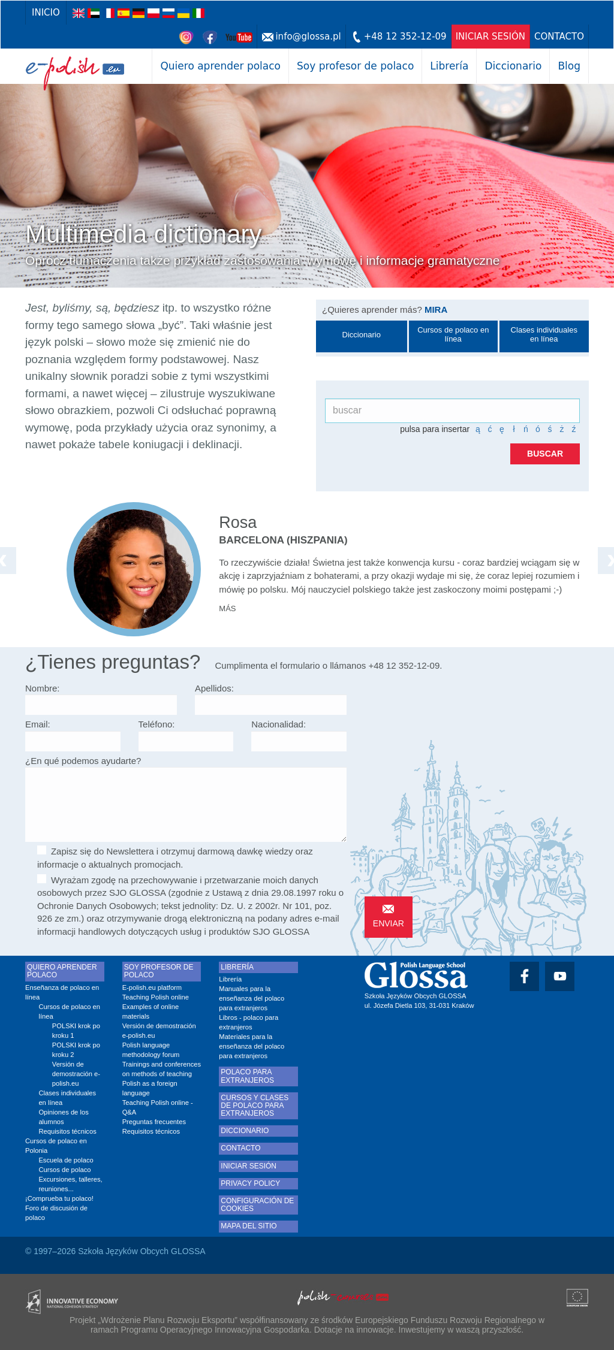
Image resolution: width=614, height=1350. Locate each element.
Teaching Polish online (155, 997)
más (227, 608)
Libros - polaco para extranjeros (248, 1022)
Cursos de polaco (64, 1169)
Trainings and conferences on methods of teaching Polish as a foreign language (161, 1079)
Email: (37, 724)
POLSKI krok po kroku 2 (76, 1049)
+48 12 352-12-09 (405, 36)
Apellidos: (214, 688)
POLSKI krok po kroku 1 (76, 1030)
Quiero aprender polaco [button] (220, 66)
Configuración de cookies (257, 1205)
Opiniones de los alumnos (63, 1117)
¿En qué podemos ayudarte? (83, 761)
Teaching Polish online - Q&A (157, 1107)
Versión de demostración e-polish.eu (76, 1074)
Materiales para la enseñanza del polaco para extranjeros (251, 1046)
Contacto (559, 36)
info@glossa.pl (308, 36)
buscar (545, 453)
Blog (569, 66)
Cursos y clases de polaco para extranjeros (254, 1106)
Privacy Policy (250, 1184)
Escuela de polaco (65, 1160)
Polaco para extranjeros (247, 1076)
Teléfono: (157, 724)
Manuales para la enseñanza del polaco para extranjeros (251, 998)
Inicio (46, 12)
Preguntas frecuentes (154, 1121)
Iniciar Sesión (490, 36)
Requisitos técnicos (67, 1131)
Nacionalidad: (278, 724)
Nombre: (42, 688)
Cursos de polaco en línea (69, 1011)
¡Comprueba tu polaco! (59, 1198)
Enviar (388, 923)
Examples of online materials (150, 1011)
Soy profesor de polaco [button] (355, 66)
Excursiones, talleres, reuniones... (70, 1184)
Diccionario (512, 66)
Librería (449, 66)
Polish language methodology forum (151, 1049)
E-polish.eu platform (152, 987)
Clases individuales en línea (67, 1097)
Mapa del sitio (248, 1226)
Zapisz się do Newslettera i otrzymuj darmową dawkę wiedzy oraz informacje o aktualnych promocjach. (175, 857)
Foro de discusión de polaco (56, 1212)
